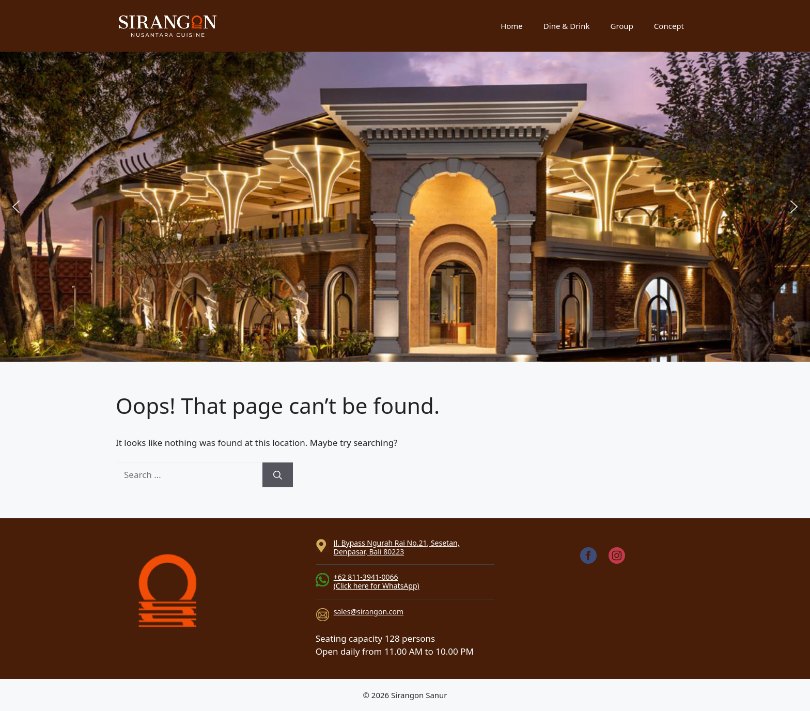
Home (512, 26)
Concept (669, 26)
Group (621, 26)
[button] (16, 206)
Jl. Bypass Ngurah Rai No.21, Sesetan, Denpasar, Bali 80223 (397, 547)
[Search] (277, 474)
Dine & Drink (566, 26)
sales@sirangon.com (368, 611)
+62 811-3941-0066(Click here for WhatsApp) (376, 581)
